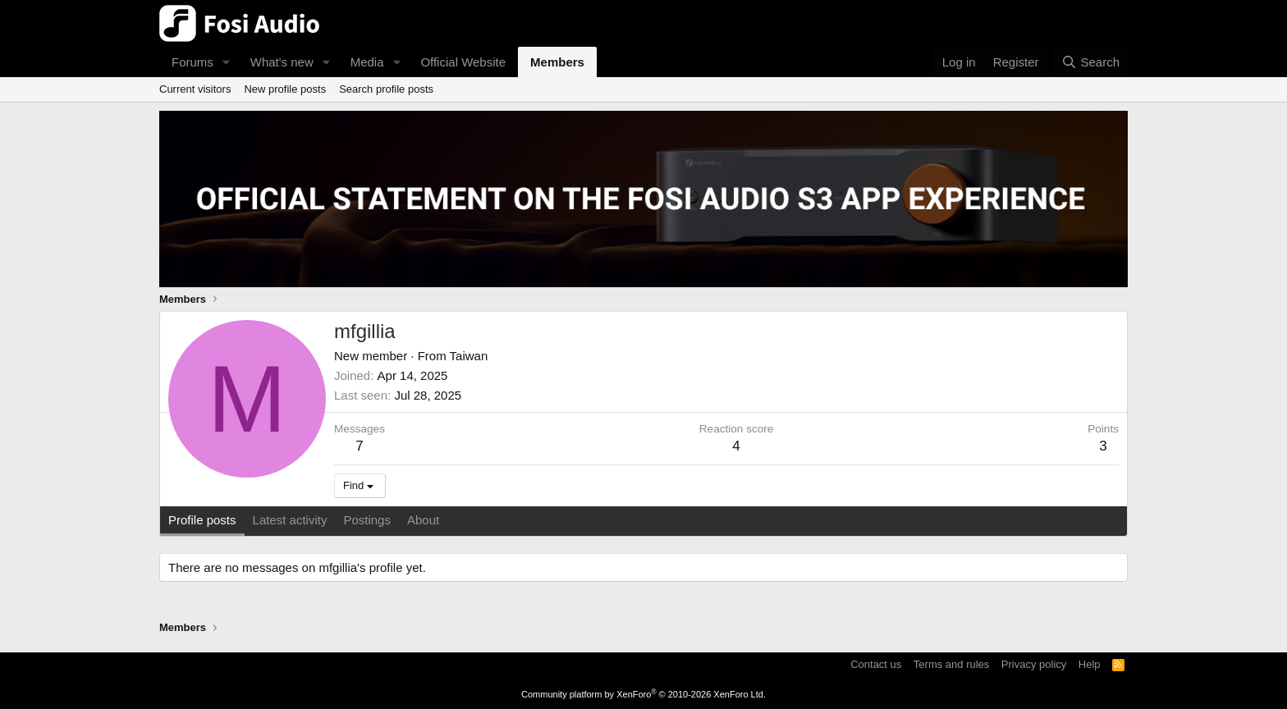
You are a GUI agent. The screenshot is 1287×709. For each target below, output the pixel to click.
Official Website (463, 62)
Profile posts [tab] (202, 520)
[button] (226, 62)
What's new (282, 62)
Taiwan (469, 356)
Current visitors (195, 89)
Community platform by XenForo (643, 694)
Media (367, 62)
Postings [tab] (367, 520)
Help (1090, 664)
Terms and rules (951, 664)
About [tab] (423, 520)
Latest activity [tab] (290, 520)
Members (557, 62)
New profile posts (285, 89)
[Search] (1090, 62)
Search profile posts (386, 89)
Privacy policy (1033, 664)
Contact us (875, 664)
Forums (192, 62)
